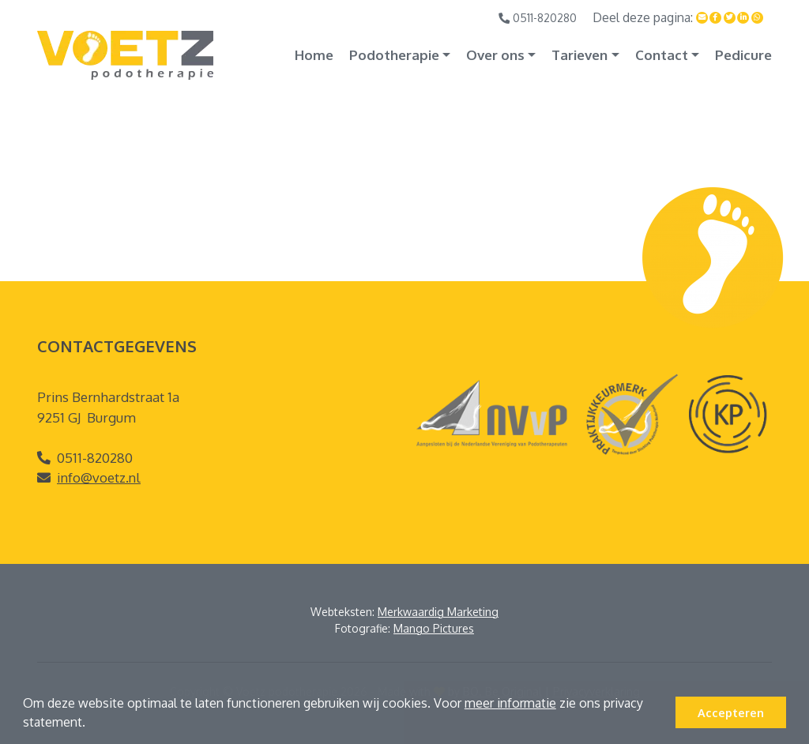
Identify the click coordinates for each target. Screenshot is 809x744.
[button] (90, 724)
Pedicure (743, 55)
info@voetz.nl (99, 477)
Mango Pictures (433, 628)
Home (314, 55)
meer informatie (510, 703)
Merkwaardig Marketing (438, 611)
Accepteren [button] (731, 712)
